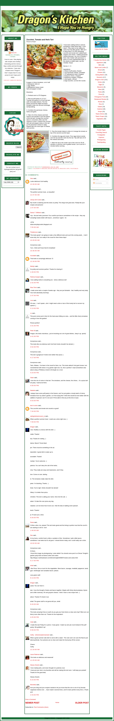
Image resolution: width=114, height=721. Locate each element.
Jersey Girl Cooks (35, 200)
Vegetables (74, 168)
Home (11, 12)
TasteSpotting (101, 142)
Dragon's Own (65, 168)
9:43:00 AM (34, 604)
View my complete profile (13, 80)
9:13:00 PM (34, 578)
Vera (31, 178)
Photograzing (101, 140)
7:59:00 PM (34, 422)
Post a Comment (30, 699)
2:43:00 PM (34, 695)
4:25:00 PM (34, 617)
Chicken (99, 72)
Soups (100, 111)
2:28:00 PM (34, 272)
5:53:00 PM (34, 400)
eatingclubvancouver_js (37, 416)
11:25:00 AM (35, 660)
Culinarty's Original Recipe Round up (46, 168)
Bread (100, 70)
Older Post (82, 703)
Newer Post (32, 703)
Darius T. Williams (35, 212)
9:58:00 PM (34, 630)
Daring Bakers (99, 75)
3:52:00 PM (34, 347)
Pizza (100, 94)
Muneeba (33, 684)
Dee (31, 535)
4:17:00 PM (34, 357)
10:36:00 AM (35, 251)
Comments (97, 183)
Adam (32, 377)
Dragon (14, 52)
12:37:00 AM (35, 195)
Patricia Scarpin (35, 277)
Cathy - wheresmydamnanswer (39, 635)
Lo (31, 313)
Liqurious (101, 137)
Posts (96, 179)
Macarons (100, 87)
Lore (31, 300)
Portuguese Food (99, 97)
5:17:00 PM (34, 560)
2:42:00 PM (34, 282)
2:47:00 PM (34, 295)
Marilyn (32, 266)
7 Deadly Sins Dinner (99, 60)
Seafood (100, 109)
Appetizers (100, 62)
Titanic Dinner (100, 114)
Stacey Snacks (34, 665)
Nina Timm (33, 287)
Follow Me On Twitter (101, 49)
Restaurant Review (100, 99)
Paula (32, 522)
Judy (31, 622)
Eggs (100, 84)
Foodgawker (101, 135)
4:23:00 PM (34, 372)
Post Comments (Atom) (41, 707)
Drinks (100, 82)
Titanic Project (99, 116)
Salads (100, 106)
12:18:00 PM (35, 261)
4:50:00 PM (34, 385)
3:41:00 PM (34, 326)
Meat (99, 89)
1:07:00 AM (34, 207)
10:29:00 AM (35, 240)
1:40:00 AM (34, 530)
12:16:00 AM (35, 649)
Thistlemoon (34, 232)
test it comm (34, 405)
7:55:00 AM (34, 227)
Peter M (32, 330)
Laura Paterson (35, 654)
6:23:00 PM (34, 680)
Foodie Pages (101, 130)
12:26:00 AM (35, 184)
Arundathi (33, 255)
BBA (100, 65)
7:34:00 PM (34, 411)
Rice (100, 104)
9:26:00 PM (34, 517)
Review (100, 102)
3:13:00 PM (34, 308)
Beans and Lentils (100, 67)
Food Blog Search (101, 132)
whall (31, 565)
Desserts (99, 77)
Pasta (100, 92)
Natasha (32, 390)
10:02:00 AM (35, 543)
